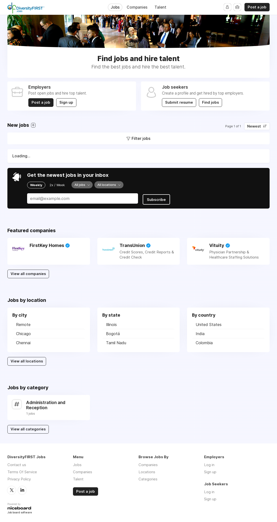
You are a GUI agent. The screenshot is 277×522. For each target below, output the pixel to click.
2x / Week (57, 185)
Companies (137, 7)
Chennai (23, 341)
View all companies (28, 272)
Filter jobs (141, 138)
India (200, 332)
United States (209, 323)
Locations (146, 470)
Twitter (11, 488)
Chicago (23, 332)
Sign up (66, 102)
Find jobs (210, 102)
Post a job (257, 7)
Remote (23, 323)
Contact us (16, 463)
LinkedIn (22, 488)
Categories (147, 477)
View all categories (28, 427)
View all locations (27, 360)
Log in (209, 463)
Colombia (204, 341)
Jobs (115, 7)
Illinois (111, 323)
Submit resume (179, 102)
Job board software (19, 511)
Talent (160, 7)
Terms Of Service (22, 470)
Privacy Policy (19, 477)
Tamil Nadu (116, 341)
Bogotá (113, 332)
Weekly (36, 185)
